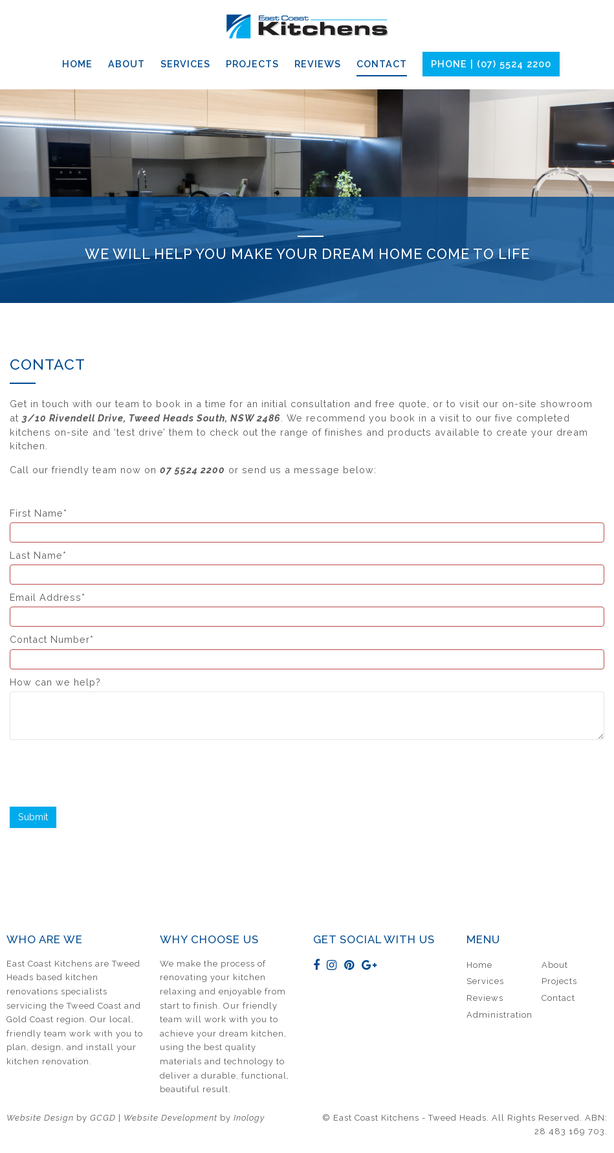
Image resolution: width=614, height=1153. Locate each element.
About (126, 63)
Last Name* (307, 567)
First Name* (307, 525)
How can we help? (307, 709)
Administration (499, 1015)
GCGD (103, 1118)
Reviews (317, 63)
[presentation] (108, 771)
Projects (252, 63)
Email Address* (307, 609)
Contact (381, 63)
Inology (249, 1118)
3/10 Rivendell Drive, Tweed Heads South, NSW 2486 (151, 417)
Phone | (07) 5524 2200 (491, 63)
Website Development (170, 1118)
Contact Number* (307, 651)
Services (185, 63)
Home (77, 63)
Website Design (40, 1118)
